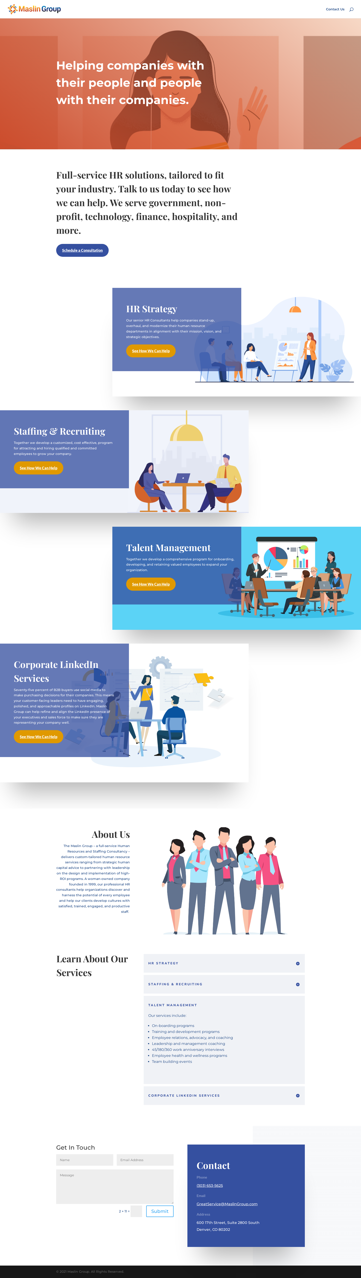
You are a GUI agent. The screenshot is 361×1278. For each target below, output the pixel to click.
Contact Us (335, 9)
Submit (160, 1211)
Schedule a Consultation (82, 250)
